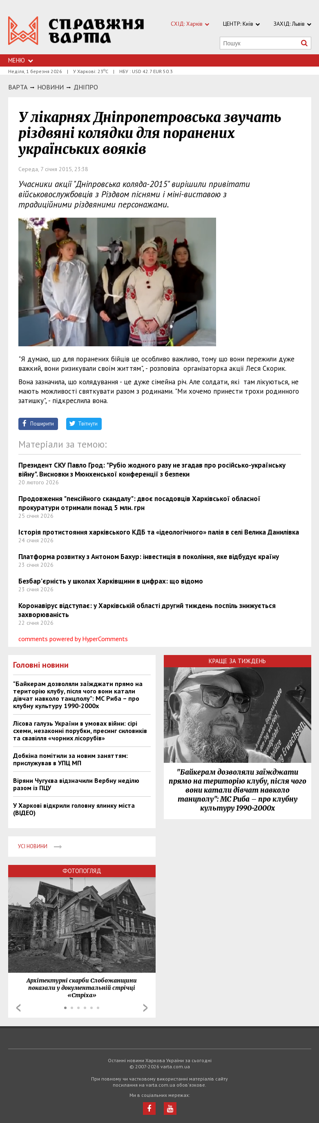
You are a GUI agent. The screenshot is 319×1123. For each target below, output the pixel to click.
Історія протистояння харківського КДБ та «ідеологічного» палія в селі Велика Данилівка (158, 532)
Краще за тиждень (237, 661)
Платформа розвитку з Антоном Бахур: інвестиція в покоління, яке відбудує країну (148, 556)
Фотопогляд (81, 871)
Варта (17, 87)
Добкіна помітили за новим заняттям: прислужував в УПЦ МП (70, 759)
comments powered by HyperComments (73, 639)
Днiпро (86, 87)
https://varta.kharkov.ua (76, 31)
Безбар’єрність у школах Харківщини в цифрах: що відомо (110, 581)
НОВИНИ (50, 87)
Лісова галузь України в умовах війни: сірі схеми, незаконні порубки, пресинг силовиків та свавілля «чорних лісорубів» (80, 730)
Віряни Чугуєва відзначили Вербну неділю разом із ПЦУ (76, 784)
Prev (18, 1008)
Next (145, 1008)
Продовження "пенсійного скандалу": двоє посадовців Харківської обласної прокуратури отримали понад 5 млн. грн (139, 503)
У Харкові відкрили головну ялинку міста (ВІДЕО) (74, 809)
